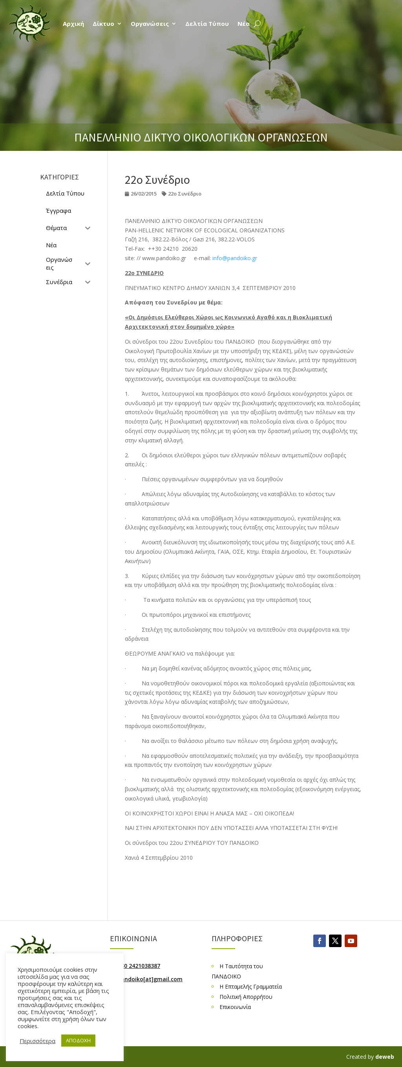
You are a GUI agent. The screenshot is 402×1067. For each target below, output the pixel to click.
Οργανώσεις (150, 23)
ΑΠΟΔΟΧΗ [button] (78, 1040)
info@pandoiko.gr (234, 258)
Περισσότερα (37, 1040)
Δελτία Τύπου (207, 23)
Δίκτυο (103, 23)
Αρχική (73, 23)
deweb (384, 1056)
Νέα (244, 23)
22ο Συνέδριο (184, 193)
